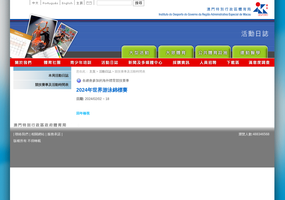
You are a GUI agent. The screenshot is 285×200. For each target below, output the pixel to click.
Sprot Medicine (249, 50)
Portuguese (50, 2)
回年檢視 (83, 113)
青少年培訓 (81, 62)
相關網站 (38, 134)
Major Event (138, 50)
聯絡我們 (21, 134)
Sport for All (175, 50)
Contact (89, 2)
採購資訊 (181, 62)
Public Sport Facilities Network (212, 50)
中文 (35, 2)
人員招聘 (208, 62)
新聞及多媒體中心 (145, 62)
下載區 (233, 62)
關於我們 (24, 62)
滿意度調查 (259, 62)
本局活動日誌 (58, 76)
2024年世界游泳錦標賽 (101, 90)
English (67, 2)
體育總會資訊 (52, 62)
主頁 (79, 2)
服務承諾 (54, 134)
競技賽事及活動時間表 (51, 85)
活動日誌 (110, 62)
